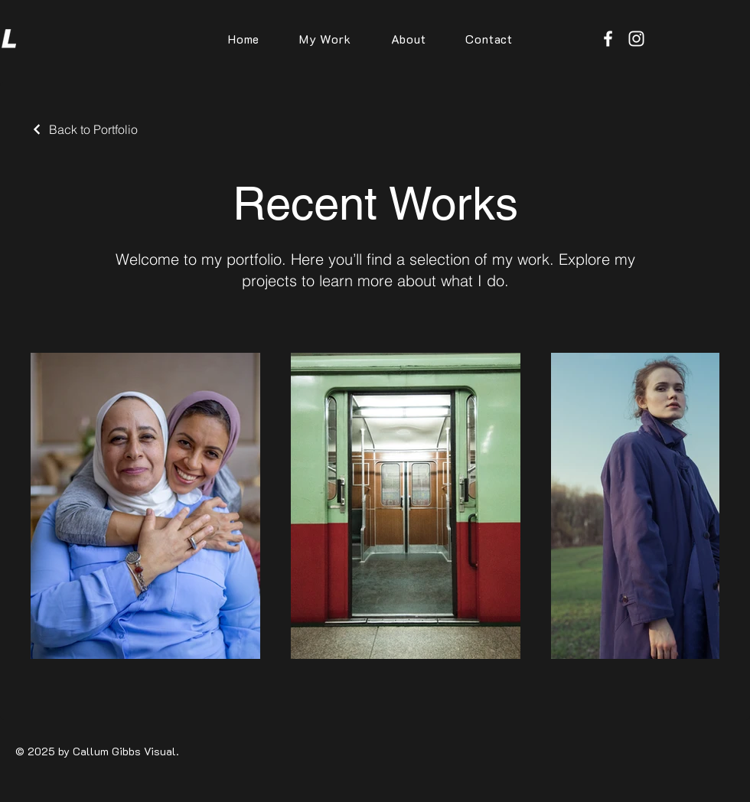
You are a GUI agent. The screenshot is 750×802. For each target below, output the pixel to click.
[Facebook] (608, 38)
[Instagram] (636, 38)
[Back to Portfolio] (84, 129)
